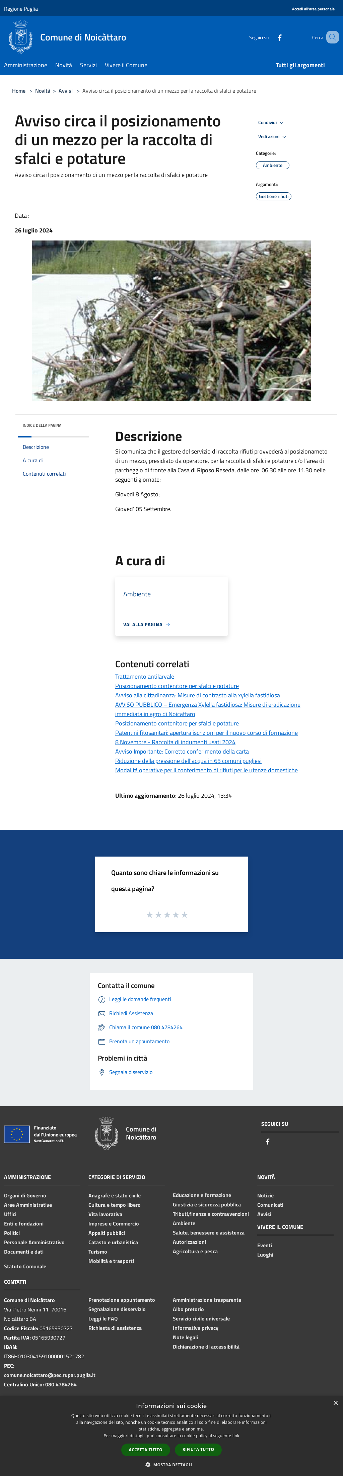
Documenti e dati (24, 1252)
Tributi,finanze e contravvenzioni (211, 1214)
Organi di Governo (25, 1195)
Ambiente (184, 1223)
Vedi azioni (273, 137)
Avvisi (66, 91)
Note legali (185, 1337)
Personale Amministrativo (34, 1242)
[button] (171, 1464)
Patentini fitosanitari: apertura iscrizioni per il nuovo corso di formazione (206, 732)
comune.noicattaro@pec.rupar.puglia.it (49, 1375)
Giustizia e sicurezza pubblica (207, 1204)
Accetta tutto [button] (145, 1450)
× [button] (335, 1403)
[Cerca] (331, 37)
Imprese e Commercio (113, 1223)
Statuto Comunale (25, 1266)
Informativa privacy (195, 1328)
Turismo (97, 1252)
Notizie (265, 1195)
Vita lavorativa (105, 1214)
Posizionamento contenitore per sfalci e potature (177, 685)
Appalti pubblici (106, 1233)
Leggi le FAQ (103, 1318)
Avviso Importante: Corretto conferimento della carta (182, 751)
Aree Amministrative (28, 1205)
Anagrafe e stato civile (114, 1195)
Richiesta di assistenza (115, 1328)
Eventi (264, 1245)
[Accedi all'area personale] (313, 9)
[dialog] (171, 1436)
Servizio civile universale (201, 1318)
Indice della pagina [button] (42, 425)
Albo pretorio (188, 1309)
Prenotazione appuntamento (121, 1300)
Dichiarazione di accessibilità (206, 1347)
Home (18, 91)
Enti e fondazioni (24, 1223)
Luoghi (265, 1255)
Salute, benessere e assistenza (209, 1232)
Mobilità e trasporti (111, 1261)
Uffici (10, 1214)
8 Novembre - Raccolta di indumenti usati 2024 (175, 742)
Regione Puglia (21, 9)
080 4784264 (61, 1384)
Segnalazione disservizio (117, 1309)
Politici (12, 1233)
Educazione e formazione (202, 1195)
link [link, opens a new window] (235, 1436)
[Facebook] (271, 36)
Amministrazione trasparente (207, 1300)
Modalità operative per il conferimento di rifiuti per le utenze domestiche (206, 770)
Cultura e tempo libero (114, 1205)
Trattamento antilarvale (144, 676)
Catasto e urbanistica (113, 1242)
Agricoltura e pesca (195, 1251)
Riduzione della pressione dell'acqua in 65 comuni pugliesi (188, 760)
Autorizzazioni (189, 1242)
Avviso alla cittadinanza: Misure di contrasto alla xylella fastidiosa (197, 695)
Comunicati (270, 1205)
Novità (42, 91)
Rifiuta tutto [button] (198, 1449)
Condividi (272, 123)
